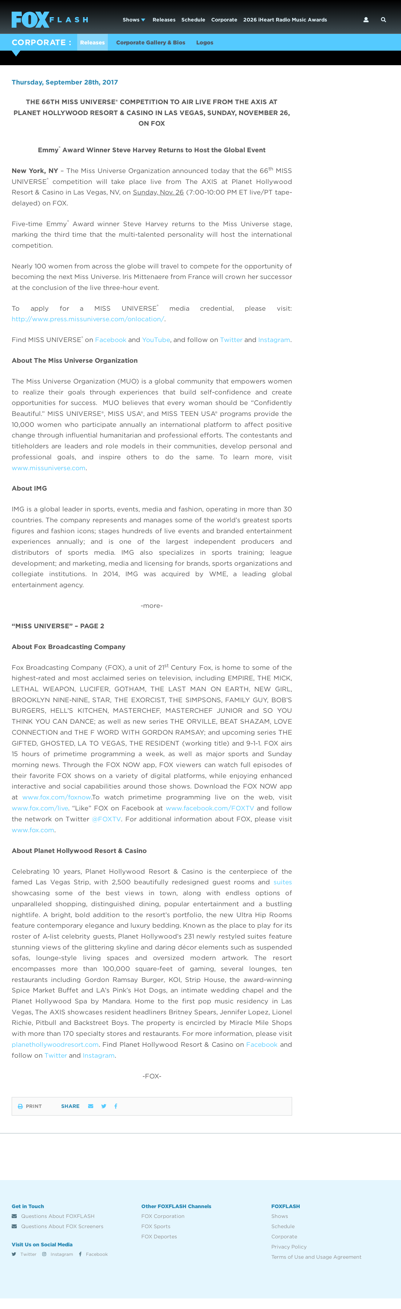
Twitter (24, 1264)
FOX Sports (155, 1237)
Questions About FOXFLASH (53, 1227)
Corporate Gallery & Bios (155, 43)
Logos (213, 43)
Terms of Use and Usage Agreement (316, 1267)
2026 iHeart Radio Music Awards (285, 20)
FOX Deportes (159, 1247)
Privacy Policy (289, 1257)
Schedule (193, 20)
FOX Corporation (163, 1227)
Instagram (57, 1264)
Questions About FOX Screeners (57, 1237)
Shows (134, 20)
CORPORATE (39, 42)
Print (30, 1117)
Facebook (93, 1264)
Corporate (224, 20)
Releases (164, 20)
